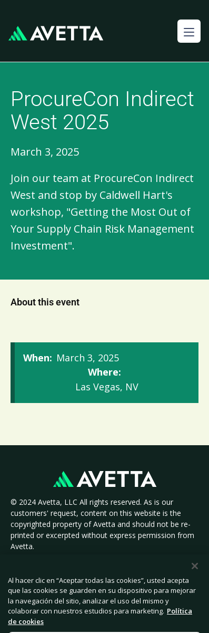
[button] (189, 31)
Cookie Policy (130, 558)
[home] (55, 33)
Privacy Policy (69, 558)
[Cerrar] (194, 577)
